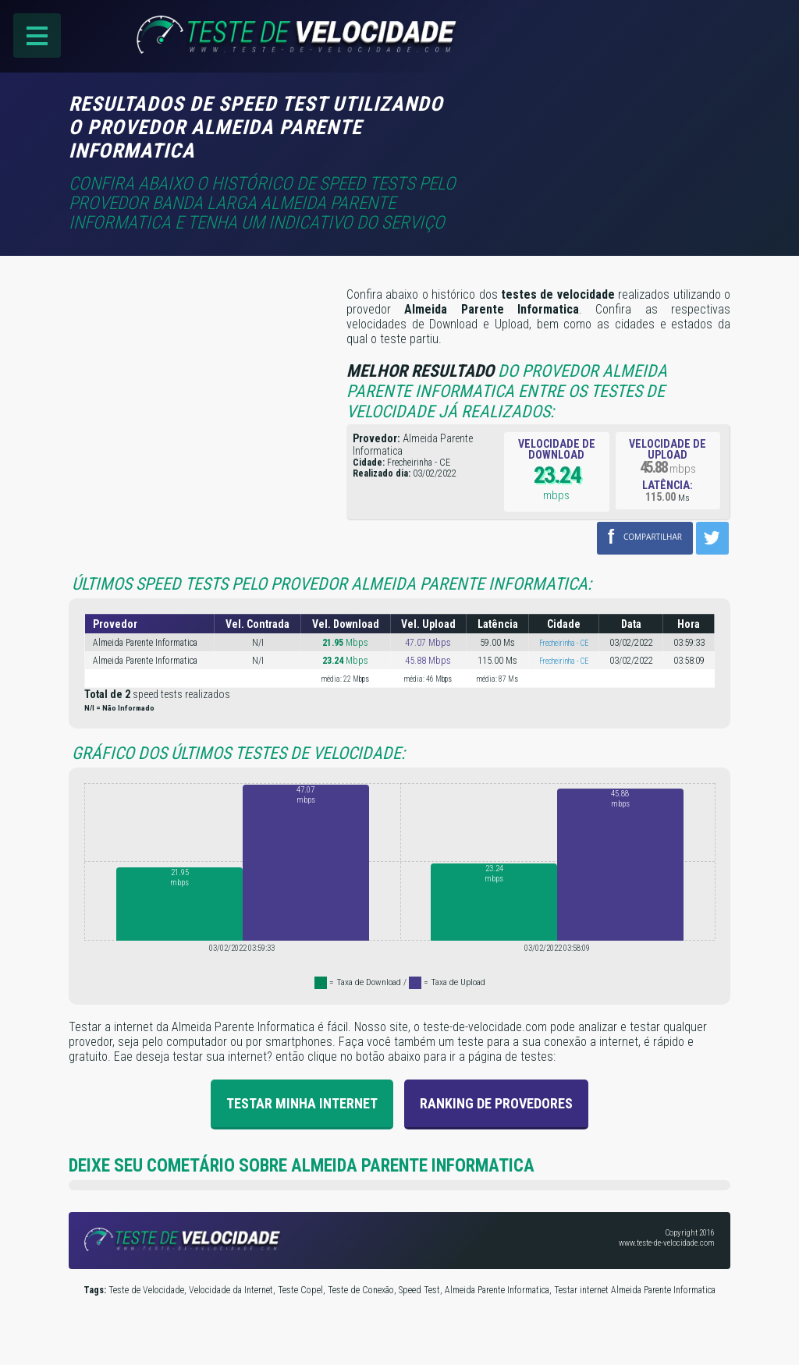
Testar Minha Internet (302, 1102)
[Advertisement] (599, 114)
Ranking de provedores (496, 1102)
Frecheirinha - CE (563, 642)
